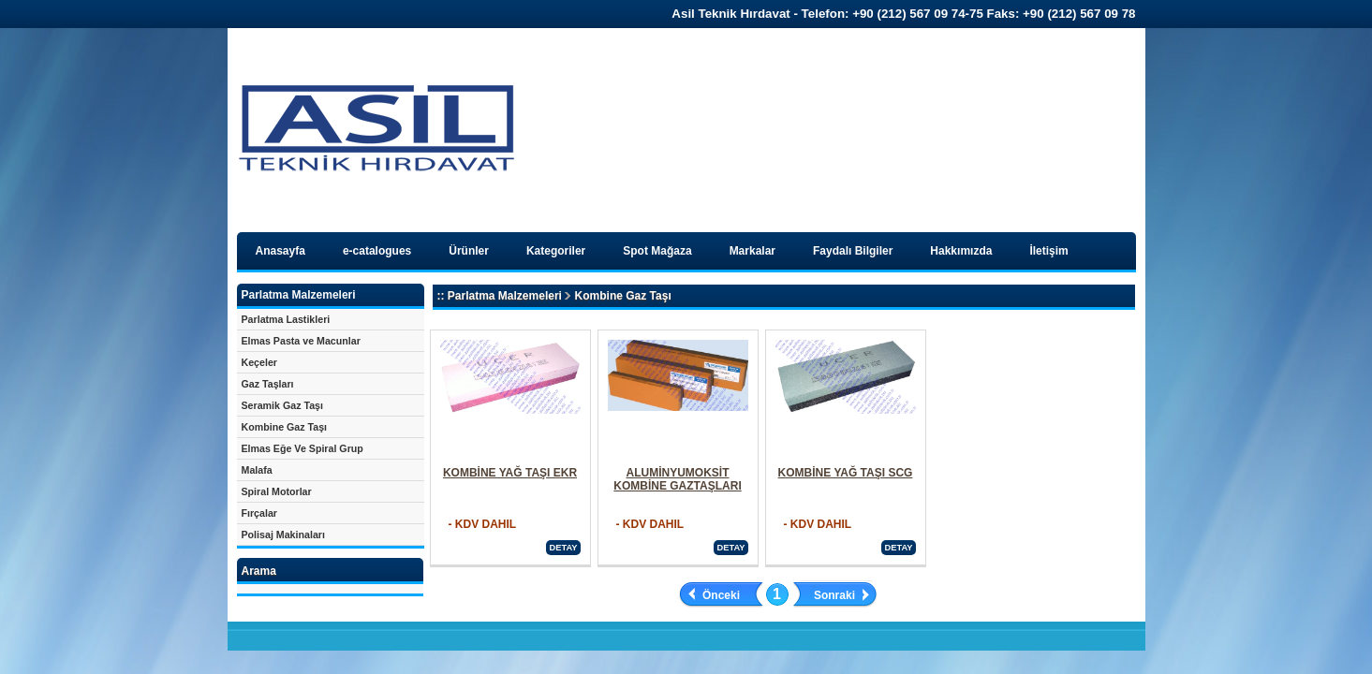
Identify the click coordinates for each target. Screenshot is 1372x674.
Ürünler (469, 250)
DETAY (563, 547)
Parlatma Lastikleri (286, 319)
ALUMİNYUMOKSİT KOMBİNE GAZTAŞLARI (677, 479)
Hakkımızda (961, 250)
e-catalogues (377, 250)
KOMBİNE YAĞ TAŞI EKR (510, 472)
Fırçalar (260, 513)
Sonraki (834, 595)
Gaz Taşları (268, 383)
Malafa (257, 470)
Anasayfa (280, 250)
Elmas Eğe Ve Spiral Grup (302, 448)
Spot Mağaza (657, 250)
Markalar (752, 250)
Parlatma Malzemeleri (505, 295)
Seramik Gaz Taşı (282, 405)
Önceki (721, 595)
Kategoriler (555, 250)
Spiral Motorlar (277, 491)
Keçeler (260, 362)
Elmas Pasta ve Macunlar (301, 340)
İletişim (1048, 250)
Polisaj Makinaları (283, 534)
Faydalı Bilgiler (853, 250)
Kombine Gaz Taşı (285, 426)
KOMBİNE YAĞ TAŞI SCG (845, 472)
